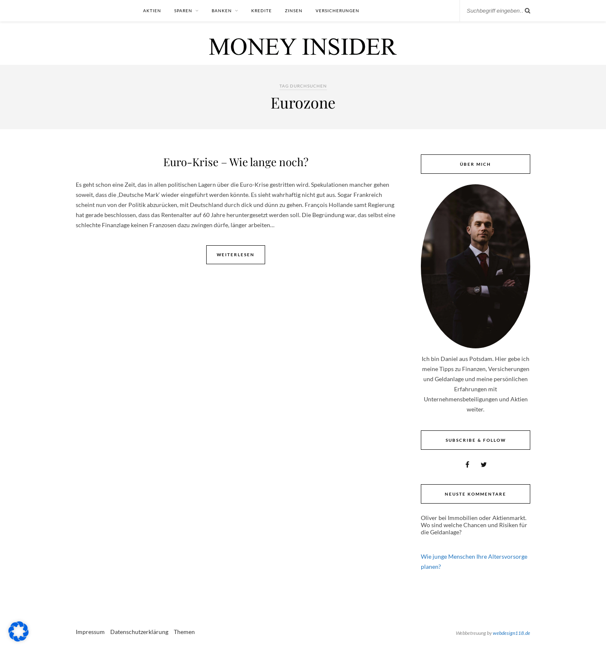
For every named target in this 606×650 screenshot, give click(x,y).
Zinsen (294, 10)
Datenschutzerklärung (139, 631)
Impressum (90, 631)
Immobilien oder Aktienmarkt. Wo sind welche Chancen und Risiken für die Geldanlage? (474, 525)
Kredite (261, 10)
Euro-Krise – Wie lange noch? (235, 161)
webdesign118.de (511, 633)
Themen (184, 631)
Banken (222, 10)
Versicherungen (337, 10)
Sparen (183, 10)
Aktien (152, 10)
